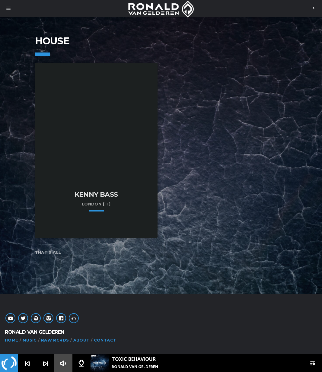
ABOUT (81, 340)
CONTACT (105, 340)
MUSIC (30, 340)
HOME (11, 340)
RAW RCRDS (55, 340)
